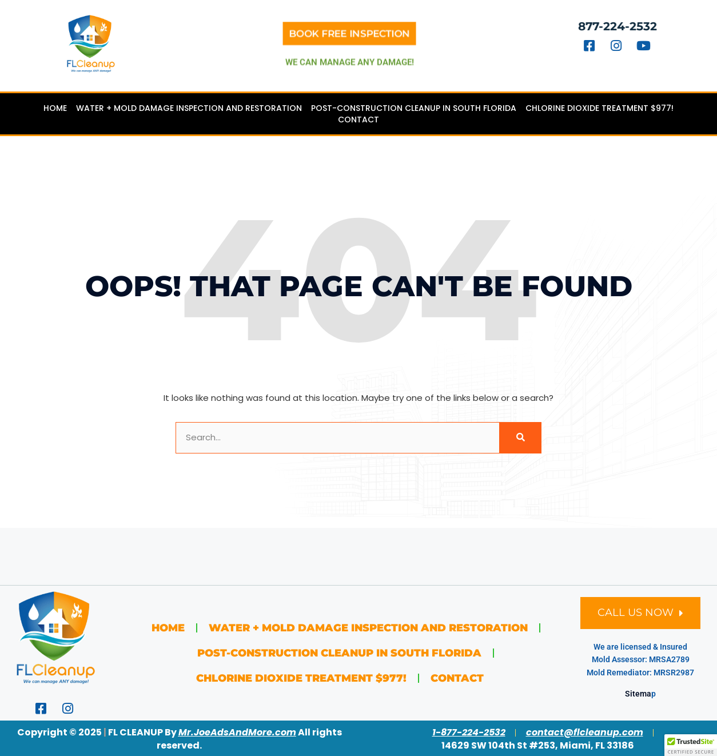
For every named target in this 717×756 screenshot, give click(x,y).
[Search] (520, 438)
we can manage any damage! (349, 59)
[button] (690, 745)
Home (55, 108)
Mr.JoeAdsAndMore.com (237, 732)
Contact (358, 119)
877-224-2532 (622, 26)
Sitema (638, 693)
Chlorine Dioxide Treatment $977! (599, 108)
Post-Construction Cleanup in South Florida (413, 108)
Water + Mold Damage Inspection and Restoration (189, 108)
